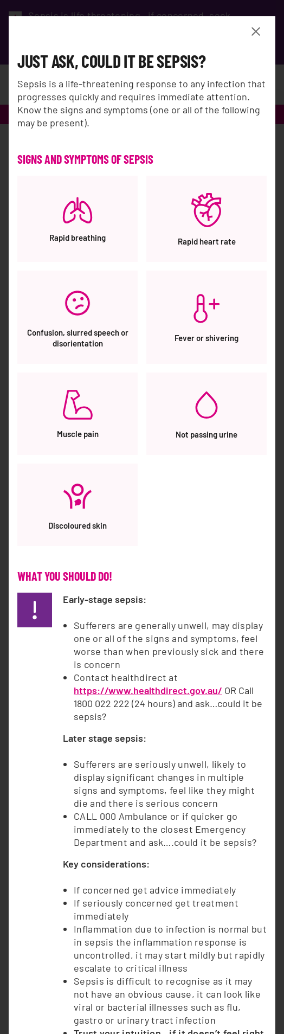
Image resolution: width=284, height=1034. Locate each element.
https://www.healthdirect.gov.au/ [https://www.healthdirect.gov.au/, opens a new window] (148, 690)
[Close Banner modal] (258, 31)
